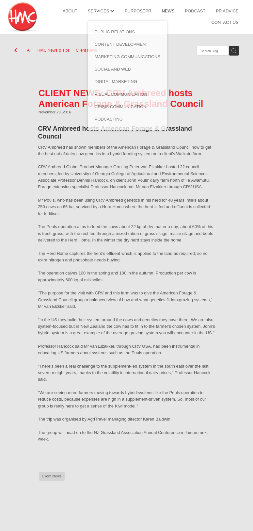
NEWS (168, 10)
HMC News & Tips (54, 50)
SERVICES (101, 10)
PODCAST (195, 10)
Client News (86, 50)
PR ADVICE (227, 10)
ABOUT (70, 10)
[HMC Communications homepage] (31, 17)
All (29, 50)
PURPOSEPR (138, 10)
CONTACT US (224, 22)
